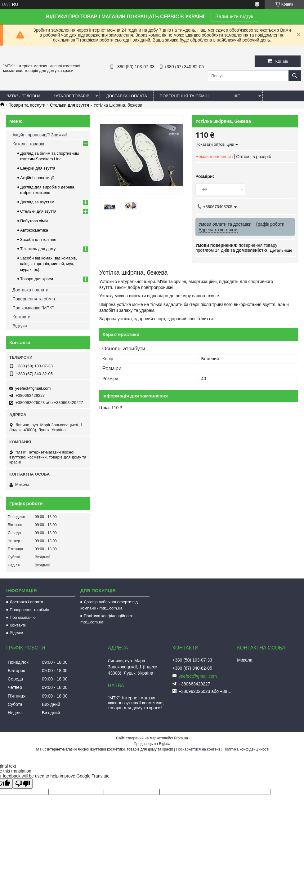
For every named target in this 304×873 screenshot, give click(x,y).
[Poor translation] (23, 783)
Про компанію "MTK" (33, 307)
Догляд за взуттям (37, 202)
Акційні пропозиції (37, 177)
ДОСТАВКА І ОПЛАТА (126, 96)
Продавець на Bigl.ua (152, 744)
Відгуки (19, 325)
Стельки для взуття (69, 105)
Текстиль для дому (38, 248)
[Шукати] (294, 75)
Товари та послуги (27, 105)
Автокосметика (34, 230)
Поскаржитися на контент (198, 749)
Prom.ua (181, 738)
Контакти (21, 316)
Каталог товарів (28, 143)
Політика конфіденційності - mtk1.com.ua (108, 619)
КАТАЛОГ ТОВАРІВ (71, 96)
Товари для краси (36, 279)
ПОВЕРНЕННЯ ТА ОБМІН (184, 96)
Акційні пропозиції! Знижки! (39, 134)
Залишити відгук (234, 16)
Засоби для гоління (38, 239)
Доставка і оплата (30, 289)
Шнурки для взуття (37, 168)
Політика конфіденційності (246, 749)
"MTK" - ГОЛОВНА (24, 96)
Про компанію (23, 617)
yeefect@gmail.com (33, 388)
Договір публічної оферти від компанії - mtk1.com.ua (109, 605)
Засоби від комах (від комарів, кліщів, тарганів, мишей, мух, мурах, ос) (48, 264)
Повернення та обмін (33, 298)
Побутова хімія (34, 221)
